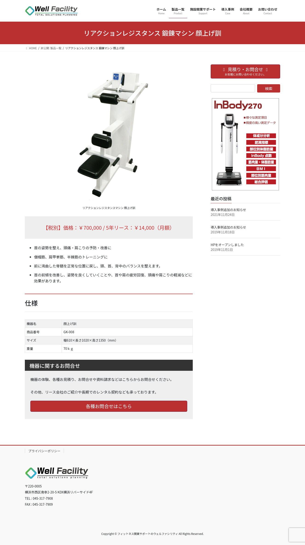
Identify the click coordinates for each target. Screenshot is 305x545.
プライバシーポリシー (44, 451)
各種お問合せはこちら (109, 406)
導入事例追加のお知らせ (228, 209)
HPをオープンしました (227, 244)
